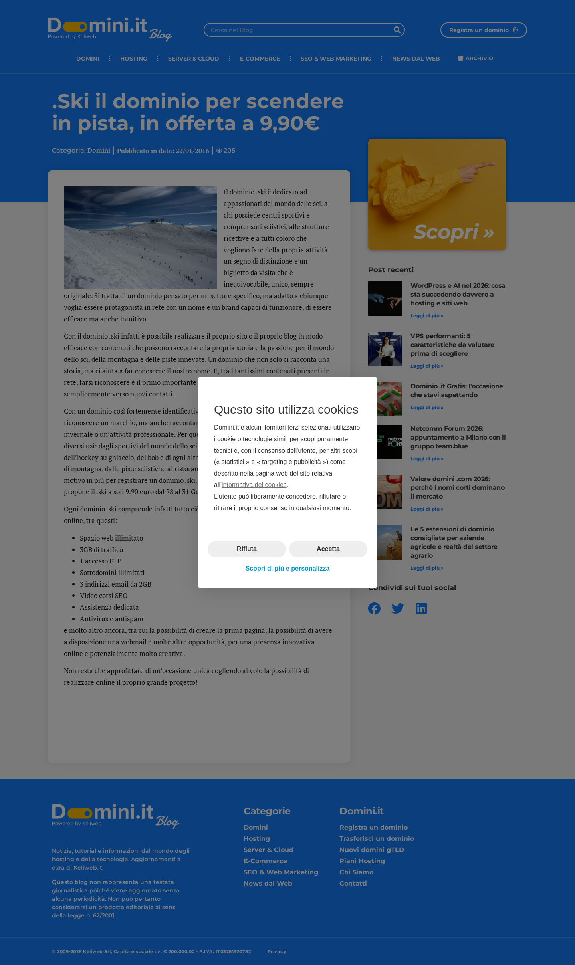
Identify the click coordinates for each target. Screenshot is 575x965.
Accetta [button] (328, 548)
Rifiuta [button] (247, 548)
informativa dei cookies (254, 485)
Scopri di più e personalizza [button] (288, 568)
